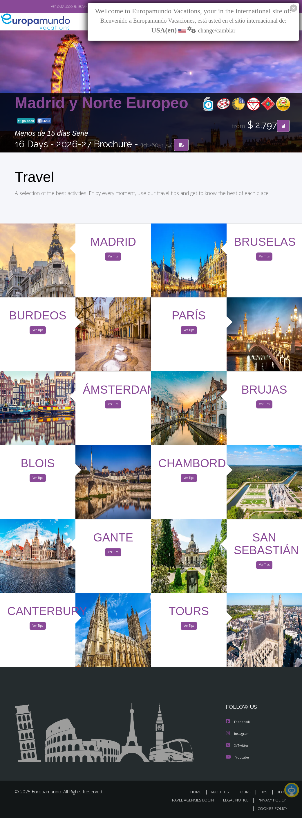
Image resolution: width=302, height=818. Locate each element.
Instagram (238, 734)
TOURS (245, 792)
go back (26, 121)
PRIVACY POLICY (270, 800)
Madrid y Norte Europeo (101, 103)
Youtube (237, 757)
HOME (198, 792)
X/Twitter (237, 745)
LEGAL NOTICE (233, 800)
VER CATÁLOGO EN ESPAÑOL (58, 6)
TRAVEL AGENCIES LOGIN (187, 800)
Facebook (238, 722)
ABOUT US (221, 792)
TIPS (265, 792)
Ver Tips (113, 257)
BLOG (282, 792)
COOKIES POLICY (271, 808)
